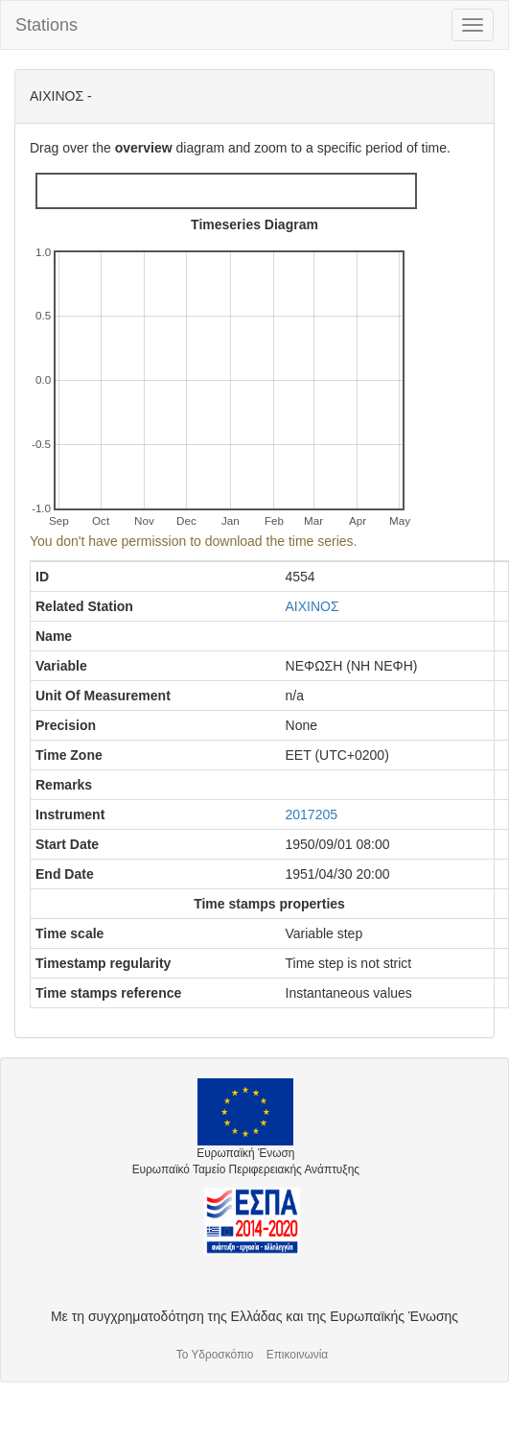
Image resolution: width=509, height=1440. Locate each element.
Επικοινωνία (297, 1354)
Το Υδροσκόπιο (215, 1354)
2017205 (312, 814)
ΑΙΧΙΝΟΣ (312, 606)
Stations (46, 25)
